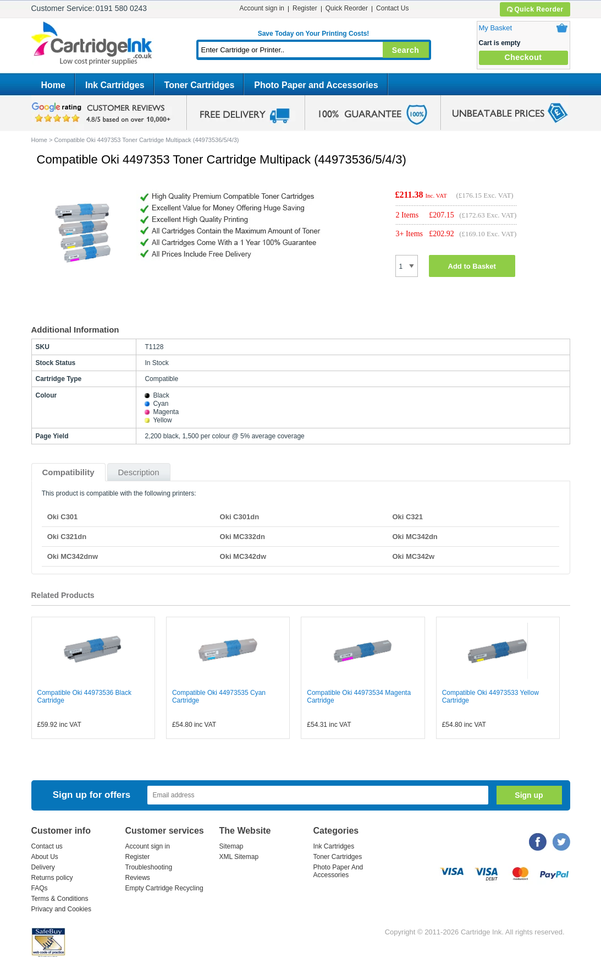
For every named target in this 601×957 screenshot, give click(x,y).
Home (53, 85)
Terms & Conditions (60, 898)
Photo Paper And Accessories (338, 871)
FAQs (39, 888)
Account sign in (262, 8)
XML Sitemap (239, 857)
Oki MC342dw (243, 556)
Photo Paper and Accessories (316, 85)
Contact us (47, 846)
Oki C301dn (240, 517)
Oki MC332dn (242, 536)
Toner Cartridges (199, 85)
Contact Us (392, 8)
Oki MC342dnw (72, 556)
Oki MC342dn (414, 536)
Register (305, 8)
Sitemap (231, 846)
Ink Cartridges (115, 85)
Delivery (43, 867)
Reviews (137, 878)
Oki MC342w (413, 556)
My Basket (495, 28)
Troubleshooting (149, 867)
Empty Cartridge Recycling (164, 888)
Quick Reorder (535, 9)
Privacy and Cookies (61, 909)
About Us (44, 857)
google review (102, 112)
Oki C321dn (67, 536)
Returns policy (52, 878)
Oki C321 (407, 517)
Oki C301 (62, 517)
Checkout (523, 57)
